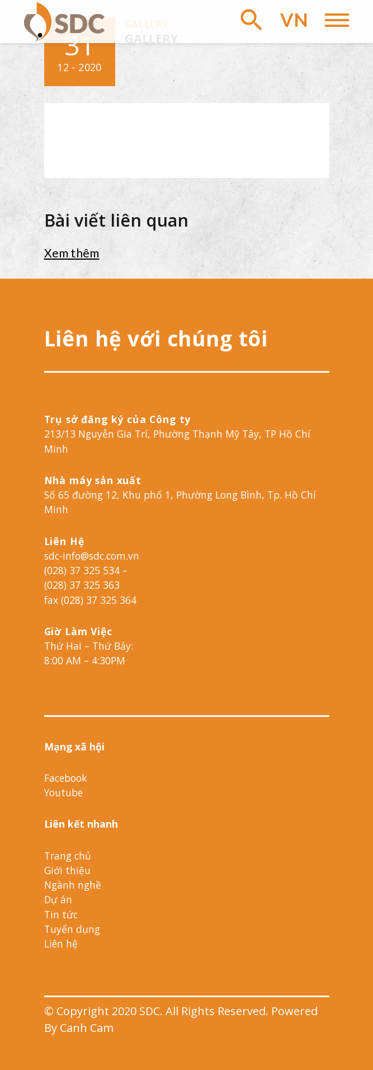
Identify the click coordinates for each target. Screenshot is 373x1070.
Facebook (65, 778)
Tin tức (61, 914)
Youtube (63, 792)
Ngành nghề (72, 884)
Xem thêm (72, 253)
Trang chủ (67, 855)
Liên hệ (61, 943)
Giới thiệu (67, 870)
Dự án (58, 899)
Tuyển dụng (72, 929)
